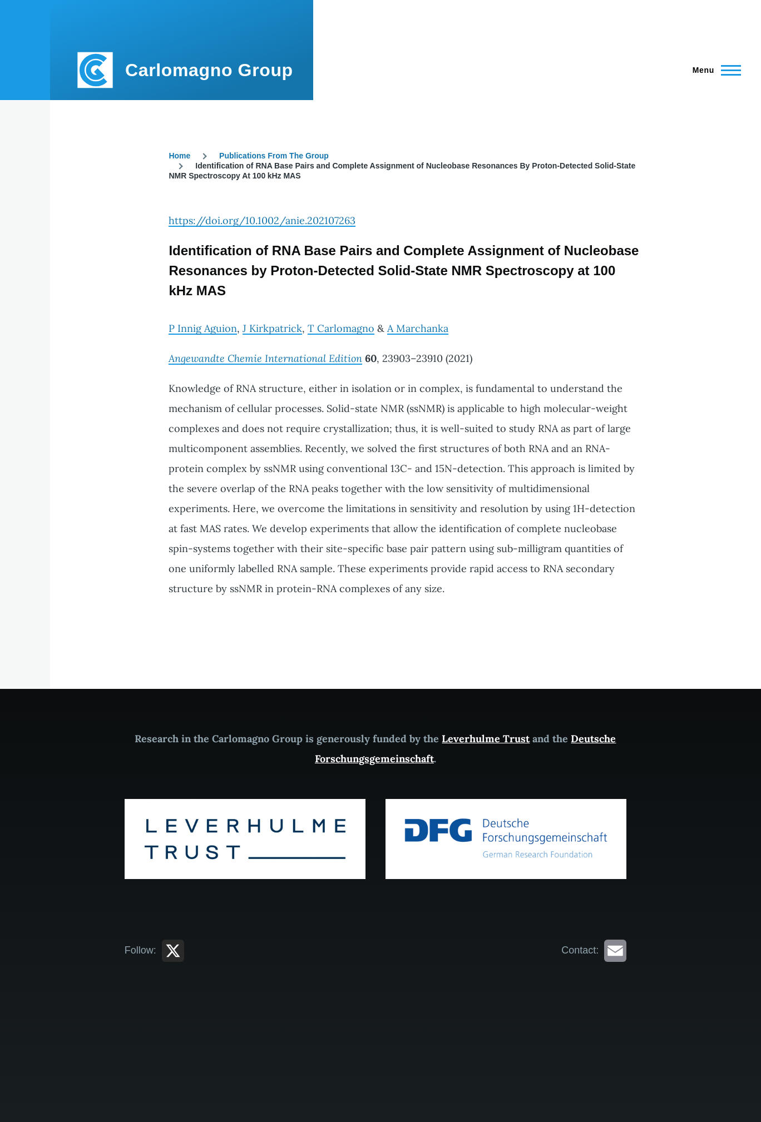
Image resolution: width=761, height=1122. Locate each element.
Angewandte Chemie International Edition (265, 358)
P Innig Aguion (203, 328)
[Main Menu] (713, 70)
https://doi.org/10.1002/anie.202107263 (262, 220)
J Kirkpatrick (272, 328)
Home (179, 155)
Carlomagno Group (209, 70)
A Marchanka (417, 328)
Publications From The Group (274, 155)
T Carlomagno (341, 328)
